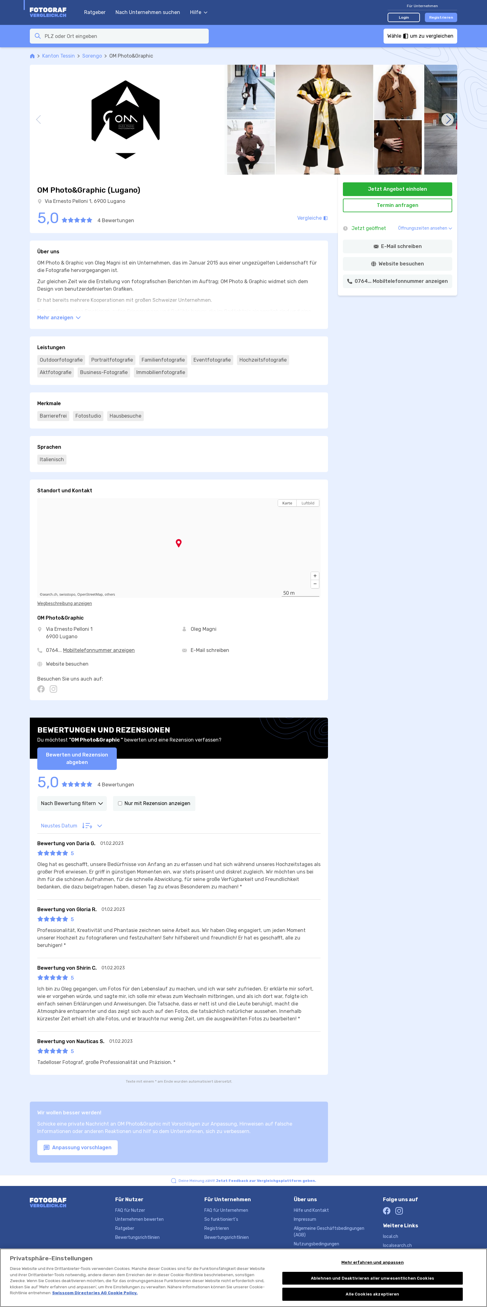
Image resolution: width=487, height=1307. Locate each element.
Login (404, 17)
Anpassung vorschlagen (77, 1148)
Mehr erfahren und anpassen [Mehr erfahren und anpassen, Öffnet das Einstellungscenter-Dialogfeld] (372, 1268)
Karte (287, 503)
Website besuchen (67, 664)
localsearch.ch (397, 1245)
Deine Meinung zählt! (247, 1180)
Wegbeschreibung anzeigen (64, 603)
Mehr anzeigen (59, 318)
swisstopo (67, 594)
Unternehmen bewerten (139, 1219)
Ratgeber (95, 12)
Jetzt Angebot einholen (397, 189)
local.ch (390, 1236)
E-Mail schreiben (210, 650)
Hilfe (198, 12)
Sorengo (92, 56)
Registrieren (441, 17)
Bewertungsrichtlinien (137, 1237)
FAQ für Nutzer (130, 1210)
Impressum (305, 1219)
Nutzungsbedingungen (316, 1244)
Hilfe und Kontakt (311, 1210)
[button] (315, 576)
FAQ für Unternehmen (226, 1210)
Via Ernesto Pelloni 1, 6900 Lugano (85, 201)
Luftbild (308, 503)
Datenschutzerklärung (316, 1253)
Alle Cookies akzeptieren (372, 1300)
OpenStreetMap (90, 594)
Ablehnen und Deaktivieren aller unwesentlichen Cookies (372, 1284)
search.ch (50, 594)
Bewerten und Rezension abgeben (77, 758)
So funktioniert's (221, 1219)
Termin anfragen (397, 205)
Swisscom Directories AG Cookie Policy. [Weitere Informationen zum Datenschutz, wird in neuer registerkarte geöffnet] (95, 1299)
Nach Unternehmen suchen (148, 12)
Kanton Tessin (58, 56)
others (110, 594)
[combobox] (125, 36)
